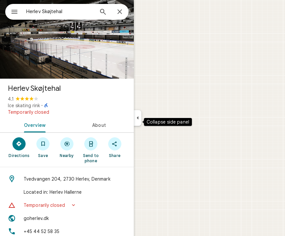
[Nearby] (67, 147)
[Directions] (19, 147)
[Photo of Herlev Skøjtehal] (67, 39)
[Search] (103, 12)
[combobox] (60, 11)
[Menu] (14, 12)
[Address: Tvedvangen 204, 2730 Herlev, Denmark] (67, 179)
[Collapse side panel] (137, 118)
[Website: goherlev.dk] (67, 218)
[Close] (120, 12)
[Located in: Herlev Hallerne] (67, 192)
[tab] (33, 124)
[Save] (43, 147)
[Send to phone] (91, 150)
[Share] (115, 147)
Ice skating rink (24, 105)
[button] (67, 205)
